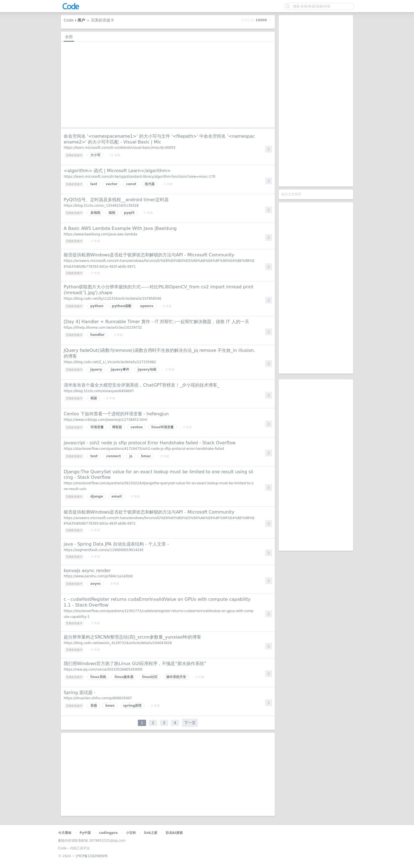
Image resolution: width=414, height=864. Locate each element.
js (130, 456)
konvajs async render (87, 570)
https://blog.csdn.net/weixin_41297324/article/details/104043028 (118, 643)
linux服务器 (123, 677)
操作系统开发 (176, 677)
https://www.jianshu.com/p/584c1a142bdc (98, 576)
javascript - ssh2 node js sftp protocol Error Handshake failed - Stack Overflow (150, 442)
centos (136, 427)
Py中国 (85, 833)
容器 (93, 706)
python (96, 306)
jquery (96, 369)
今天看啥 (64, 833)
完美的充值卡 (102, 20)
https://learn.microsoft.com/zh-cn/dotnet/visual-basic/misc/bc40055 (119, 148)
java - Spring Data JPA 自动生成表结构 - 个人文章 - (116, 544)
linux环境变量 (162, 427)
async (95, 584)
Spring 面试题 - (80, 692)
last (93, 184)
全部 (69, 36)
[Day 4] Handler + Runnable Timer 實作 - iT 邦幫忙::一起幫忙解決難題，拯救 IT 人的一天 (156, 321)
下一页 (190, 723)
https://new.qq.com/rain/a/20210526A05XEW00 (103, 669)
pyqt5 (129, 213)
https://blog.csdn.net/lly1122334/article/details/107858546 (112, 299)
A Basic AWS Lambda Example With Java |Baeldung (120, 228)
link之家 (150, 833)
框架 (93, 398)
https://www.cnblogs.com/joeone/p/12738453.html (105, 420)
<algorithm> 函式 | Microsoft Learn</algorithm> (117, 170)
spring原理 (132, 706)
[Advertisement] (315, 101)
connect (113, 456)
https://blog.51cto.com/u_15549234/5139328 (101, 206)
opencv (146, 306)
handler (97, 335)
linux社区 (150, 677)
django (96, 496)
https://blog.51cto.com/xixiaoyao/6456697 (99, 391)
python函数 (121, 306)
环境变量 (97, 427)
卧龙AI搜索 (174, 833)
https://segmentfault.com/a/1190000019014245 (104, 550)
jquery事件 (120, 369)
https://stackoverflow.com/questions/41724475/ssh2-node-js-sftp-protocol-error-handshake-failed (144, 449)
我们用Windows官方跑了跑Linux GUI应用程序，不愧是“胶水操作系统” (135, 663)
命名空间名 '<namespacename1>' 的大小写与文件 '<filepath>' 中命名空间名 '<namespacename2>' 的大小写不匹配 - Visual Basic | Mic (159, 139)
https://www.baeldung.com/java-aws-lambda (100, 234)
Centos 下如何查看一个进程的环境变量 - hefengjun (116, 413)
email (117, 496)
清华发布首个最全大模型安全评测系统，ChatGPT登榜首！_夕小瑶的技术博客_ (141, 385)
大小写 (95, 155)
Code (69, 20)
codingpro (108, 833)
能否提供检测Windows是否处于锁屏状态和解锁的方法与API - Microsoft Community (149, 254)
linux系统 (98, 677)
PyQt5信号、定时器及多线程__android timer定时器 (116, 199)
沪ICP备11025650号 (92, 856)
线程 (112, 213)
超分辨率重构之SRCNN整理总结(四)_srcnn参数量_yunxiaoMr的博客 (132, 637)
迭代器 (150, 184)
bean (109, 706)
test (94, 456)
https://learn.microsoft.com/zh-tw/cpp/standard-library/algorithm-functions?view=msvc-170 (139, 177)
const (131, 184)
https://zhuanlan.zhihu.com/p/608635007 (98, 698)
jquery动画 (147, 369)
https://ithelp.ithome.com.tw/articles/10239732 (103, 327)
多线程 (95, 213)
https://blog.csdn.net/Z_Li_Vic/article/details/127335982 (110, 362)
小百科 (131, 833)
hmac (146, 456)
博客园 (117, 427)
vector (111, 184)
